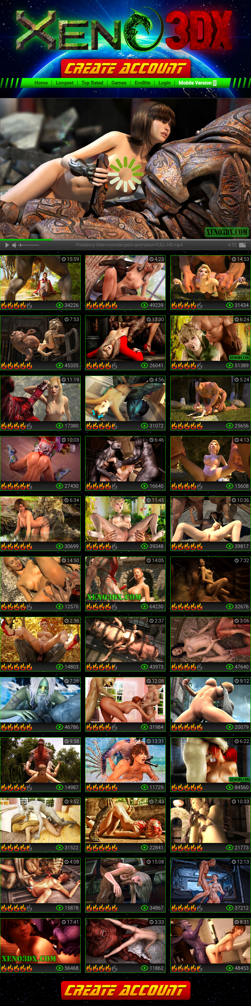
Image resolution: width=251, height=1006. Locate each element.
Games (119, 83)
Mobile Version (195, 83)
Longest (64, 83)
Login (164, 83)
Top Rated (92, 83)
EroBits (142, 83)
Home (41, 83)
